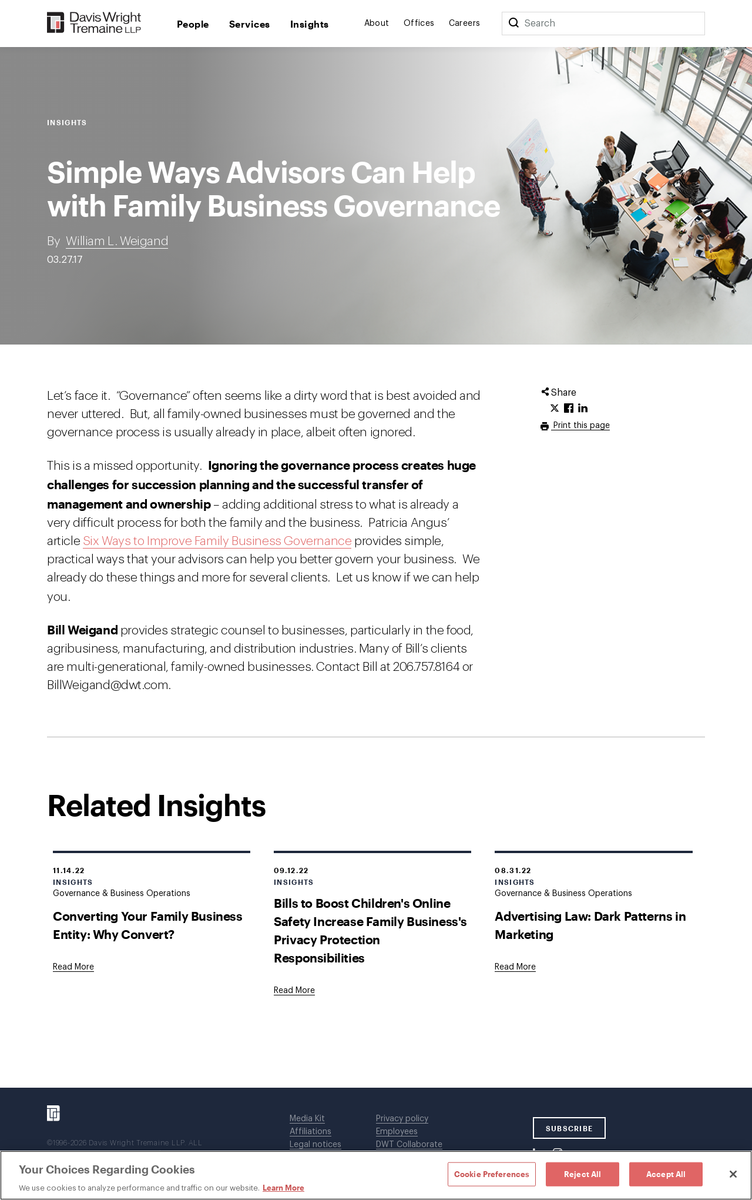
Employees (397, 1132)
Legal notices (315, 1145)
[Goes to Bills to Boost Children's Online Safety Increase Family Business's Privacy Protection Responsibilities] (294, 990)
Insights (309, 23)
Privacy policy (402, 1119)
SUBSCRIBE (569, 1128)
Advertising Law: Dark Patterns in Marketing (590, 924)
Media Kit (307, 1119)
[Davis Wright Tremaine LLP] (94, 23)
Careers (465, 23)
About (377, 23)
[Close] (733, 1174)
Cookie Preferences (491, 1173)
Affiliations (310, 1132)
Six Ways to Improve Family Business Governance (217, 541)
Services (249, 23)
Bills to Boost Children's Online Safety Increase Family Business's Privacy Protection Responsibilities (370, 930)
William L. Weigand (117, 241)
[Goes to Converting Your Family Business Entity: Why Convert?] (73, 967)
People (193, 23)
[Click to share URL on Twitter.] (554, 408)
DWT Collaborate (409, 1145)
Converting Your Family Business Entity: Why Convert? (148, 924)
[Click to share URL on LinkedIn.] (583, 408)
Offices (419, 23)
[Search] (513, 23)
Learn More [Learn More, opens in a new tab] (283, 1187)
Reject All (582, 1173)
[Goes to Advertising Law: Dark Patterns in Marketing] (515, 967)
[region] (376, 1175)
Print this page (580, 426)
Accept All (666, 1173)
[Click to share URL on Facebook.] (568, 408)
